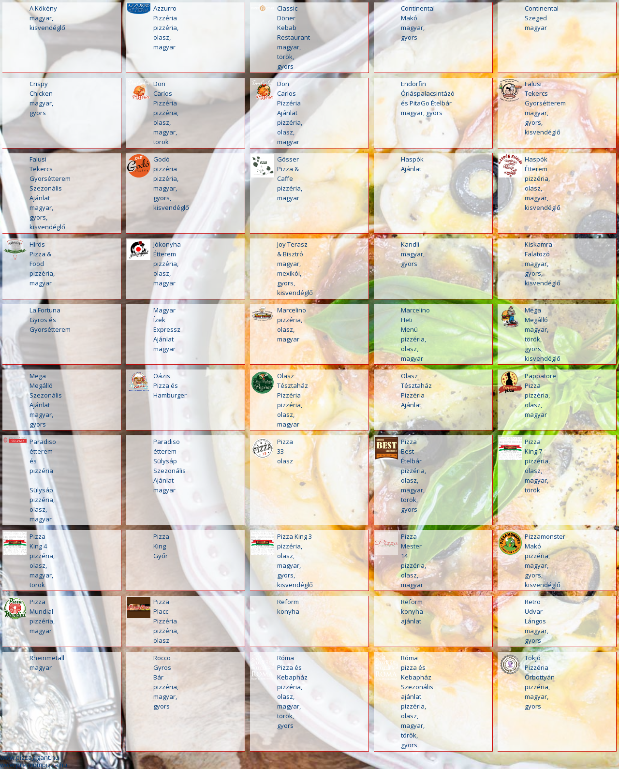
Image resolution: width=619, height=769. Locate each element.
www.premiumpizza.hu (33, 764)
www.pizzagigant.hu (29, 757)
